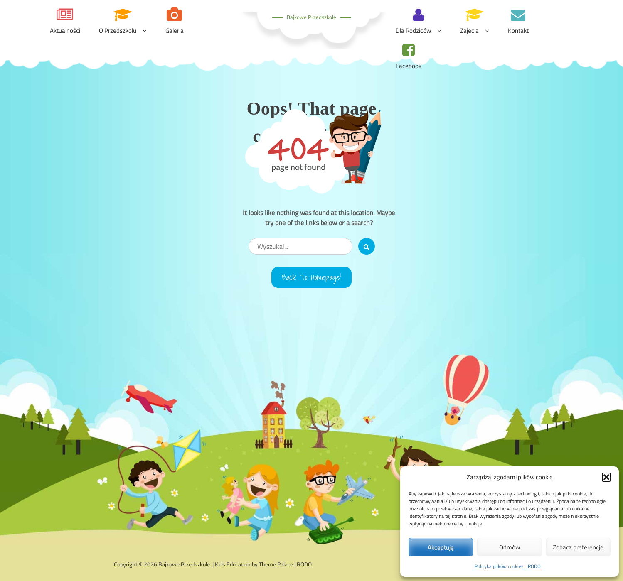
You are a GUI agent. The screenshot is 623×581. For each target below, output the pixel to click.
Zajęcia (469, 30)
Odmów (509, 547)
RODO (534, 566)
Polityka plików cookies (499, 566)
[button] (606, 477)
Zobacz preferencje (578, 547)
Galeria (174, 30)
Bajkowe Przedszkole (311, 17)
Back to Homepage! (311, 277)
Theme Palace (276, 564)
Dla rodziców (413, 30)
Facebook (408, 66)
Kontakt (518, 30)
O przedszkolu (117, 30)
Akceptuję (441, 547)
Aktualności (65, 30)
